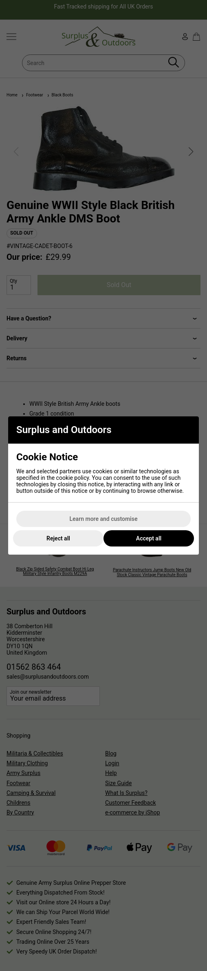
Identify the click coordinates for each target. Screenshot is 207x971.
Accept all (148, 538)
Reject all (58, 538)
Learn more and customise (104, 519)
